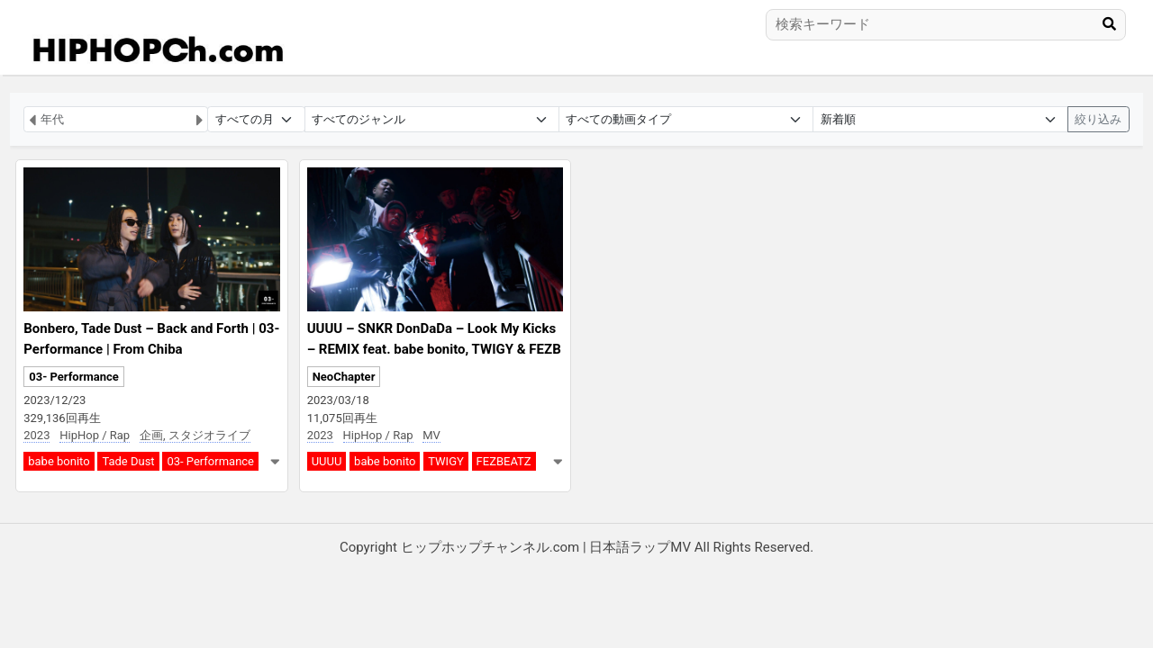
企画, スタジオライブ (195, 435)
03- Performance (74, 376)
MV (431, 435)
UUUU (327, 461)
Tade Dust (128, 461)
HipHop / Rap (94, 435)
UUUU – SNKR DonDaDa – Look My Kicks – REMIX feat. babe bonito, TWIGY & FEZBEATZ (434, 348)
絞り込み (1098, 119)
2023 (36, 435)
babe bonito (58, 461)
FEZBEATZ (504, 461)
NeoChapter (344, 376)
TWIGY (446, 461)
